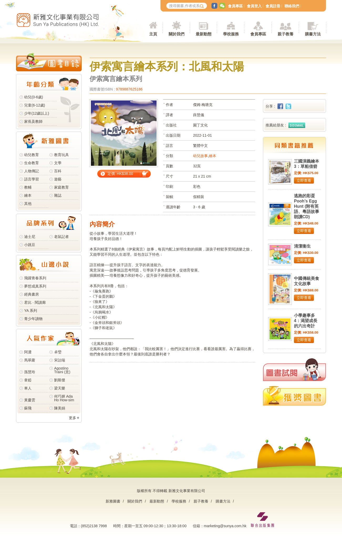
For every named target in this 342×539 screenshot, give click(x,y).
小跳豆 (29, 245)
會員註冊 (273, 6)
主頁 (153, 34)
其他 (28, 203)
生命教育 (31, 163)
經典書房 (31, 294)
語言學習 (31, 179)
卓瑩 (57, 352)
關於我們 (134, 501)
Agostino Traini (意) (62, 370)
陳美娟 (59, 408)
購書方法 (223, 501)
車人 (28, 388)
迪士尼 (29, 236)
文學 (57, 163)
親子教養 (201, 501)
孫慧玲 (29, 372)
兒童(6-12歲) (35, 105)
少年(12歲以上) (36, 113)
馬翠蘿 (29, 360)
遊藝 (57, 179)
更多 (72, 418)
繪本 (28, 195)
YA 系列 (30, 310)
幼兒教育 (31, 155)
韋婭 (28, 380)
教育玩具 (61, 155)
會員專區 (235, 6)
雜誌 (57, 195)
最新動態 (156, 501)
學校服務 (231, 34)
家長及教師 (33, 121)
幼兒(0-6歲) (33, 97)
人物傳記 (31, 171)
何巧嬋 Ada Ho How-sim (64, 398)
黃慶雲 (29, 400)
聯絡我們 (291, 6)
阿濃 (28, 352)
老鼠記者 (61, 236)
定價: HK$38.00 (120, 174)
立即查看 (304, 180)
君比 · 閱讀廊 (35, 302)
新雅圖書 (113, 501)
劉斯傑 (59, 380)
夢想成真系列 (35, 286)
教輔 (28, 187)
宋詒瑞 (59, 360)
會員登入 (254, 6)
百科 (57, 171)
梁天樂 (59, 388)
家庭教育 (61, 187)
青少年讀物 (33, 319)
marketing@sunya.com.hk (225, 526)
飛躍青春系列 (35, 278)
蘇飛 (28, 408)
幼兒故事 (200, 156)
